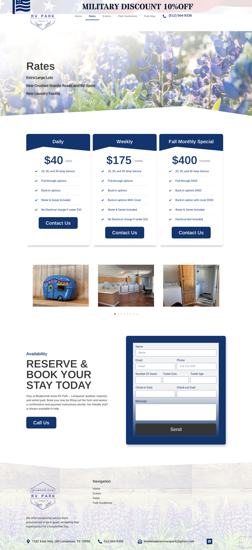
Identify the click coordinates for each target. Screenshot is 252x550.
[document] (126, 275)
